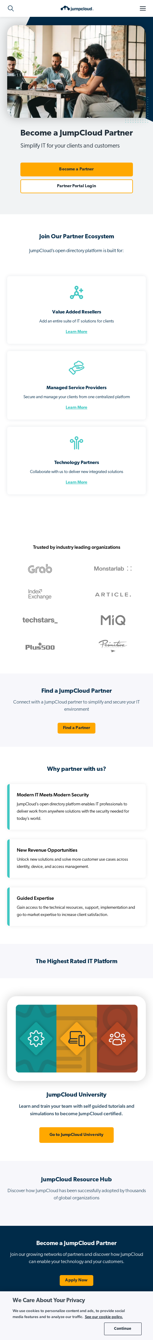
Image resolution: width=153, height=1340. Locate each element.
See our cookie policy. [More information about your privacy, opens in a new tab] (104, 1316)
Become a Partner (76, 169)
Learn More (76, 332)
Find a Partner (76, 728)
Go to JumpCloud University (77, 1135)
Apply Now (76, 1280)
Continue (122, 1329)
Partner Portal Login (76, 186)
